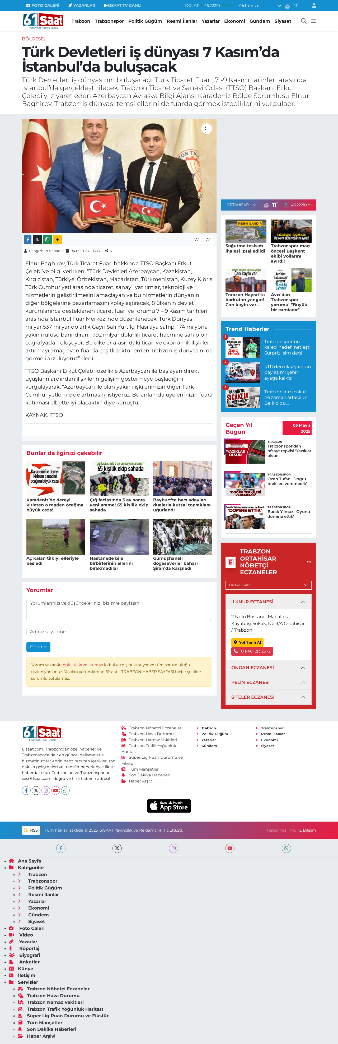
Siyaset (283, 21)
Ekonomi (234, 21)
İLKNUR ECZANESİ (252, 601)
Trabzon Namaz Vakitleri (149, 740)
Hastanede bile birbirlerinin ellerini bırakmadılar (111, 563)
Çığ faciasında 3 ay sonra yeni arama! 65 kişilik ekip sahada (119, 504)
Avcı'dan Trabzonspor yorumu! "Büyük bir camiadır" (289, 302)
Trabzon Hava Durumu (147, 733)
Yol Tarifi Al (247, 642)
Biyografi (24, 955)
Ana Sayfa (25, 861)
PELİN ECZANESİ (250, 682)
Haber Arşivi (137, 781)
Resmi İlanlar (182, 21)
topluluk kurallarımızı (82, 665)
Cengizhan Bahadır (46, 251)
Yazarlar (211, 21)
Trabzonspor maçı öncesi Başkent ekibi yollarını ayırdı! (291, 253)
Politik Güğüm (145, 21)
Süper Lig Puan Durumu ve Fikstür (63, 1015)
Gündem (260, 21)
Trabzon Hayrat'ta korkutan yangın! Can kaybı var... (245, 299)
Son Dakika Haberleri (146, 775)
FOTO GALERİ (42, 5)
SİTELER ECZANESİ (252, 697)
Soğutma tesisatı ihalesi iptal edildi (245, 248)
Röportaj (24, 948)
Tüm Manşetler (140, 769)
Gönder (38, 646)
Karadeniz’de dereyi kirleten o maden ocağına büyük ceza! (54, 504)
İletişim (22, 975)
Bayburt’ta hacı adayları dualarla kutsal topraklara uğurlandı (182, 504)
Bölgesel (34, 38)
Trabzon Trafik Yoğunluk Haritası (60, 1009)
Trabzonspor (109, 21)
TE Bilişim (306, 830)
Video (21, 935)
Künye (21, 968)
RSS (30, 830)
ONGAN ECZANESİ (252, 667)
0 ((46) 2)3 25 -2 (252, 651)
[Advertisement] (268, 156)
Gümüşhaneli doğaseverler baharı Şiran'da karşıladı (175, 563)
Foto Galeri (27, 928)
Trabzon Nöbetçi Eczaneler (151, 728)
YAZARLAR (81, 5)
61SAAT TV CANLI (123, 5)
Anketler (24, 961)
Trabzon (81, 21)
